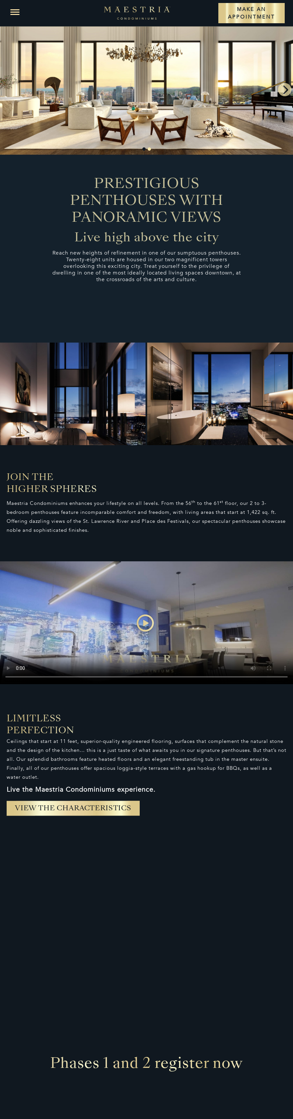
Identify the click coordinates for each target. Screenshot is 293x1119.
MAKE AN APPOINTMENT (251, 13)
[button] (15, 12)
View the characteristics (73, 808)
